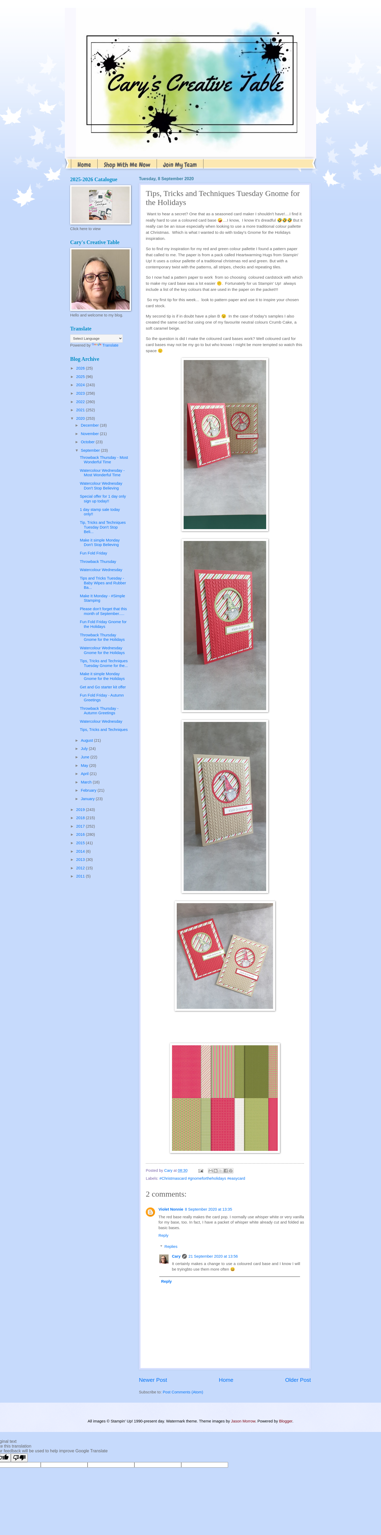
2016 (81, 834)
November (90, 434)
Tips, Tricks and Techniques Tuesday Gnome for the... (104, 663)
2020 (81, 418)
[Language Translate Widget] (96, 338)
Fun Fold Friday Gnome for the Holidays (103, 624)
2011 (81, 876)
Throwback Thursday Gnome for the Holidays (102, 637)
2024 (81, 385)
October (88, 442)
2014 (81, 851)
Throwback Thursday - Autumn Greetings (99, 710)
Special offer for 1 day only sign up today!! (103, 498)
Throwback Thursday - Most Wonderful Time (104, 459)
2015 (81, 843)
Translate (105, 345)
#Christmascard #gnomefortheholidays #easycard (202, 1178)
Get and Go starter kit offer (103, 687)
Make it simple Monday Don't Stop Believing (100, 542)
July (85, 748)
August (87, 740)
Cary (176, 1256)
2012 (81, 868)
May (85, 765)
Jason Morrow (243, 1421)
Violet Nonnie (170, 1209)
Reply (163, 1235)
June (85, 757)
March (87, 782)
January (88, 799)
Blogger (285, 1421)
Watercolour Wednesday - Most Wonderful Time (102, 472)
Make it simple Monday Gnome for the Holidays (102, 676)
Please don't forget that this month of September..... (103, 611)
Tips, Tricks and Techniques (104, 729)
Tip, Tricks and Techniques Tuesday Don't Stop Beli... (103, 527)
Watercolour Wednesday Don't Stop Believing (101, 485)
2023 (81, 393)
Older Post (298, 1380)
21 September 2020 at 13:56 (213, 1256)
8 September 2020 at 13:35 (208, 1209)
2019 (81, 810)
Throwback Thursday (98, 561)
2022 (81, 402)
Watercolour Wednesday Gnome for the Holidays (102, 650)
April (85, 774)
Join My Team (180, 165)
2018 (81, 818)
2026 (81, 368)
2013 (81, 859)
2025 (81, 377)
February (89, 790)
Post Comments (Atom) (183, 1392)
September (91, 450)
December (90, 425)
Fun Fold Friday (93, 553)
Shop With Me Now (127, 165)
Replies (171, 1246)
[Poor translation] (19, 1457)
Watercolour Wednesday (101, 570)
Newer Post (153, 1380)
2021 (81, 410)
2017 (81, 826)
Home (84, 165)
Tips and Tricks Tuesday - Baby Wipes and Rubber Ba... (103, 583)
